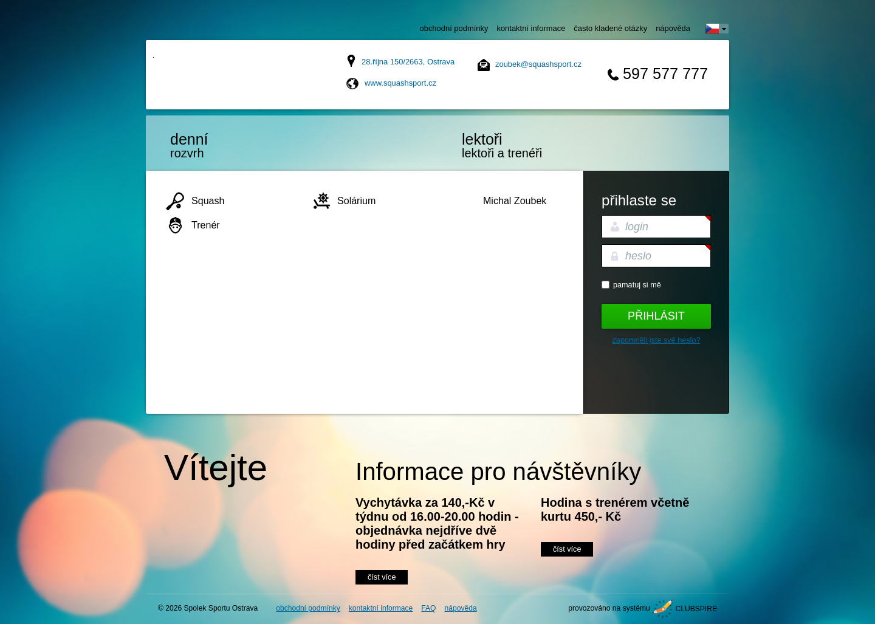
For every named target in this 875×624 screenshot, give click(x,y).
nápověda (673, 28)
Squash (207, 200)
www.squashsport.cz (400, 82)
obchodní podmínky (454, 28)
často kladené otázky (610, 28)
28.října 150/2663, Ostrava (408, 61)
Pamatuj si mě (637, 285)
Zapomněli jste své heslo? (656, 340)
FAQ (428, 608)
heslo (638, 256)
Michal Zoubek (514, 200)
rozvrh (221, 145)
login (636, 227)
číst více (382, 577)
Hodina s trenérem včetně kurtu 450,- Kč (615, 509)
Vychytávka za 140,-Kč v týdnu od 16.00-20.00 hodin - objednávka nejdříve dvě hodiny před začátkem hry (437, 523)
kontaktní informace (530, 28)
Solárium (356, 200)
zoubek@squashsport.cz (538, 64)
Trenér (205, 224)
